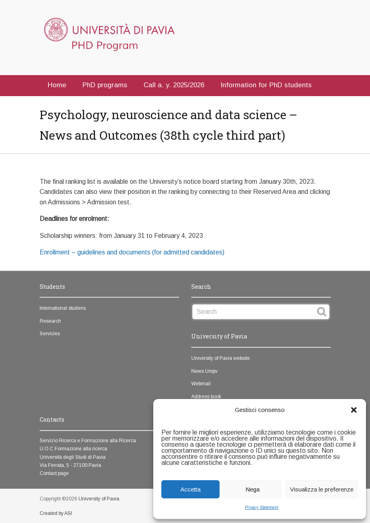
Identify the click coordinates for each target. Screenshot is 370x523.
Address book (206, 396)
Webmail (201, 383)
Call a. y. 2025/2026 (174, 85)
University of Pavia (98, 499)
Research (50, 321)
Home (57, 85)
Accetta (190, 489)
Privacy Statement (261, 507)
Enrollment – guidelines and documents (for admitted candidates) (132, 252)
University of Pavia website (220, 358)
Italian (102, 104)
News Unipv (204, 371)
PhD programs (104, 85)
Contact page (54, 473)
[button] (354, 410)
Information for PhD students (266, 85)
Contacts (62, 104)
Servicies (50, 333)
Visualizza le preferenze (321, 489)
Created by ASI (56, 513)
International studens (63, 308)
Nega (252, 489)
